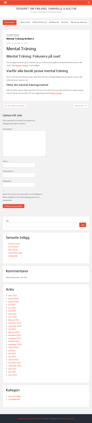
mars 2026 (12, 295)
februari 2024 (13, 332)
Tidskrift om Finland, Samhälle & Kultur (46, 8)
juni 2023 (12, 353)
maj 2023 (12, 356)
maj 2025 (12, 311)
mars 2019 (12, 375)
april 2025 (12, 314)
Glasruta (68, 22)
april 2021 (12, 369)
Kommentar (8, 129)
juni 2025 (12, 308)
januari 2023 (13, 359)
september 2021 (14, 366)
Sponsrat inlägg (12, 35)
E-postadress (8, 171)
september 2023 (14, 344)
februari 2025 (13, 320)
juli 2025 (11, 305)
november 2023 (14, 338)
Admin (8, 43)
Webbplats (7, 181)
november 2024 (14, 323)
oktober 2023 (13, 341)
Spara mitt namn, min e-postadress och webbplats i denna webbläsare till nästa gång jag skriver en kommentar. (22, 197)
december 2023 (14, 335)
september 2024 (14, 326)
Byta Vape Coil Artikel (16, 106)
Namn (6, 161)
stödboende (57, 22)
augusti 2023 (13, 347)
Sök (7, 221)
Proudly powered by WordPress (30, 418)
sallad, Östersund (43, 22)
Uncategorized (14, 399)
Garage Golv (79, 106)
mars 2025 (12, 317)
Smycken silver (14, 244)
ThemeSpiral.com (67, 418)
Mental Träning (22, 65)
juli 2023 (11, 350)
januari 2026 (13, 298)
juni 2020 (12, 372)
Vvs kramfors (13, 247)
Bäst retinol (29, 22)
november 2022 (14, 363)
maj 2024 (12, 329)
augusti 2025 (13, 302)
